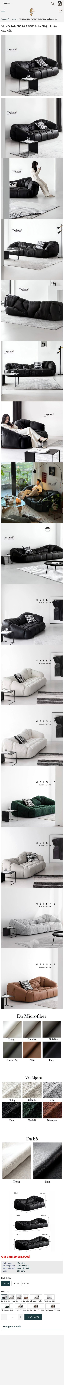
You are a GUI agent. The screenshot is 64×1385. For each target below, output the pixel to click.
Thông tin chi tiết (12, 1326)
